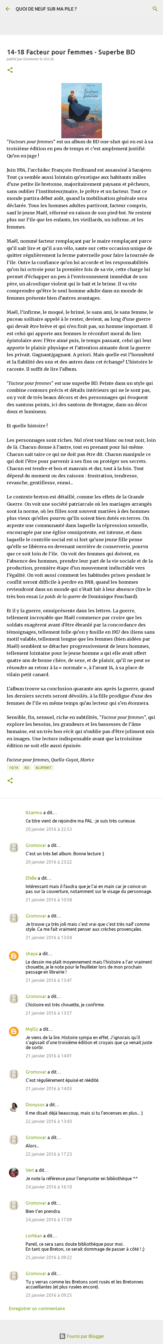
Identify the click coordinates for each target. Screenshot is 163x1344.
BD (27, 767)
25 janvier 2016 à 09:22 (49, 1257)
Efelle (31, 878)
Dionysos (35, 1104)
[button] (10, 70)
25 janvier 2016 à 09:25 (49, 1295)
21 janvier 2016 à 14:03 (49, 1088)
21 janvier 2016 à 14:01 (49, 1055)
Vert (30, 1170)
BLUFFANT (44, 767)
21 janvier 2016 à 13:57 (49, 1012)
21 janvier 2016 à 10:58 (49, 899)
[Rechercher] (155, 9)
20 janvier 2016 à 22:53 (49, 829)
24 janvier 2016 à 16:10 (49, 1186)
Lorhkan (34, 1235)
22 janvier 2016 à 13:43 (49, 1121)
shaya (32, 953)
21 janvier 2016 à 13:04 (49, 937)
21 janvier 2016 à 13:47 (49, 980)
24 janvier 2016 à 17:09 (49, 1219)
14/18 (13, 767)
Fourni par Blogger (81, 1336)
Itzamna (34, 812)
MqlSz (32, 1029)
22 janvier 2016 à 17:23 (49, 1154)
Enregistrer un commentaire (37, 1308)
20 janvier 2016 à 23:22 (49, 861)
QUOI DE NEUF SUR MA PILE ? (46, 8)
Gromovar (36, 845)
